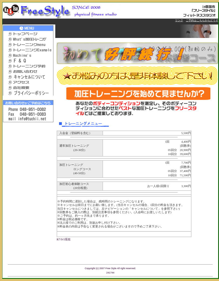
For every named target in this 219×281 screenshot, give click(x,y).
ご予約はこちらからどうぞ (202, 20)
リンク (179, 20)
